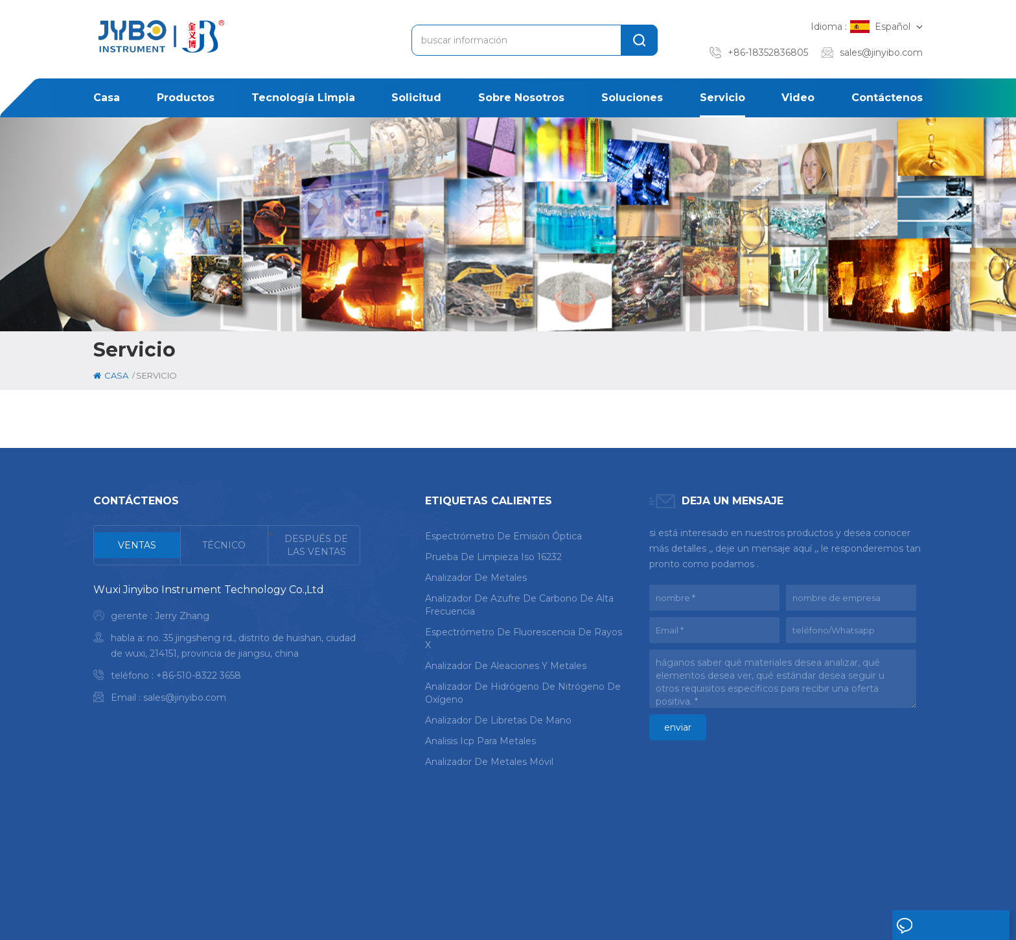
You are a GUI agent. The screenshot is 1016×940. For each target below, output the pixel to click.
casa (106, 97)
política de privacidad (337, 913)
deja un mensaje (945, 926)
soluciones (632, 97)
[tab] (137, 545)
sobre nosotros (521, 97)
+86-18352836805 (768, 52)
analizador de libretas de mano (498, 716)
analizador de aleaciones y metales (505, 661)
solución (553, 872)
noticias (676, 872)
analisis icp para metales (480, 736)
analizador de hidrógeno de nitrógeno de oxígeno (523, 688)
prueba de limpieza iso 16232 (493, 552)
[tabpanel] (226, 647)
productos (185, 97)
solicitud (416, 97)
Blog (836, 872)
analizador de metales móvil (489, 757)
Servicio (722, 97)
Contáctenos (887, 97)
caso (615, 872)
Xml (274, 913)
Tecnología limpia (303, 97)
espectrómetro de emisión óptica (503, 531)
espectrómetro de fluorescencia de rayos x (523, 634)
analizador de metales (476, 573)
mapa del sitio (226, 913)
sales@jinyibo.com (881, 52)
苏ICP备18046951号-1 (575, 913)
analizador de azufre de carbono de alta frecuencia (519, 600)
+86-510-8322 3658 (198, 675)
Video (797, 97)
